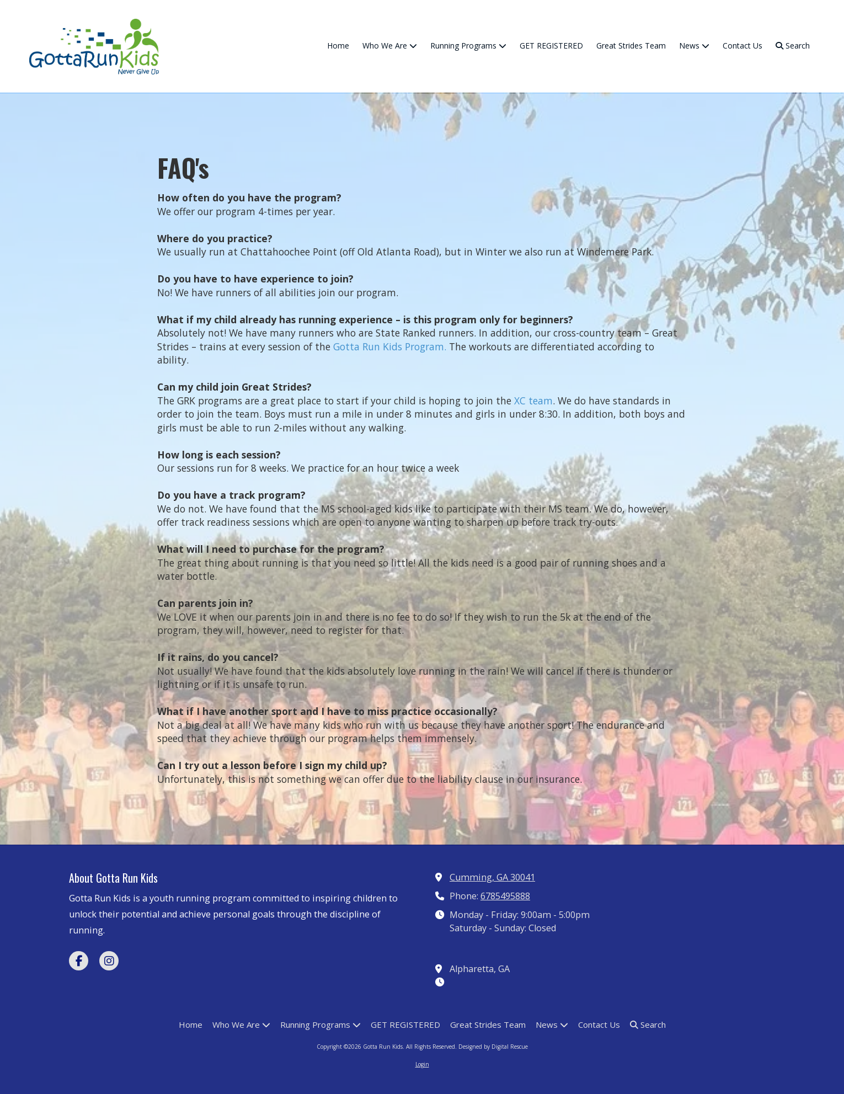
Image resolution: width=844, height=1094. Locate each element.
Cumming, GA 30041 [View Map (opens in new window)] (492, 877)
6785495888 (505, 896)
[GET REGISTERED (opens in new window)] (551, 46)
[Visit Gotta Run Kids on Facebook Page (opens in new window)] (78, 960)
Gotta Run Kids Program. (389, 346)
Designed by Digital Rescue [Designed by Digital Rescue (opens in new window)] (493, 1046)
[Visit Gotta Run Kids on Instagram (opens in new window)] (109, 960)
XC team (533, 400)
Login (422, 1064)
